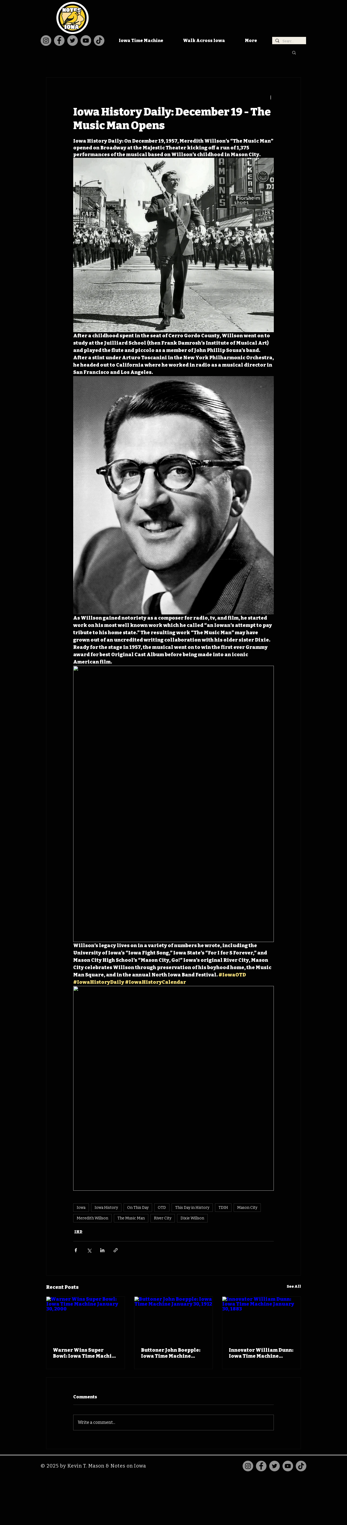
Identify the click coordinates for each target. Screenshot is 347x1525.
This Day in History (192, 1207)
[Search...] (288, 41)
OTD (162, 1207)
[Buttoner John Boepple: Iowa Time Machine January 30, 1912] (173, 1319)
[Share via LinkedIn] (102, 1250)
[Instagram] (46, 40)
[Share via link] (115, 1250)
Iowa (81, 1207)
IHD (78, 1231)
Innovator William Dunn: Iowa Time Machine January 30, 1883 (261, 1353)
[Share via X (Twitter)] (89, 1250)
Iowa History (106, 1207)
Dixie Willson (192, 1218)
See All (294, 1286)
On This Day (138, 1207)
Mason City (247, 1207)
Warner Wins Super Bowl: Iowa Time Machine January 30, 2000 (85, 1353)
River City (162, 1218)
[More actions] (270, 97)
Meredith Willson (92, 1218)
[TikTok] (99, 40)
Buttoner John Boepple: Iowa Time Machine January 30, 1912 (170, 1353)
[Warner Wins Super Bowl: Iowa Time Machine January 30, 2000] (85, 1319)
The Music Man (131, 1218)
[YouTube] (86, 40)
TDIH (223, 1207)
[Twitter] (72, 40)
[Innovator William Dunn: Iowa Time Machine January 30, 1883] (261, 1319)
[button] (294, 52)
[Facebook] (59, 40)
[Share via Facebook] (75, 1250)
